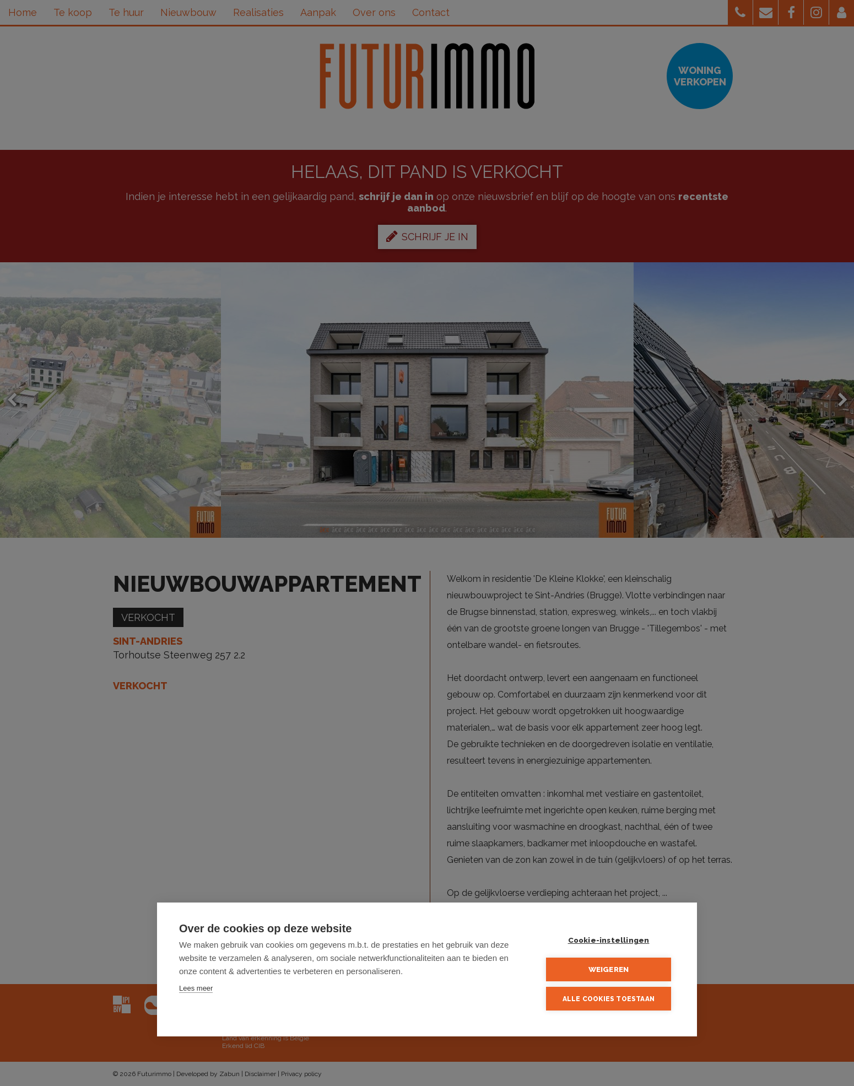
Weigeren (608, 969)
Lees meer (196, 988)
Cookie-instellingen (609, 940)
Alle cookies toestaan (609, 999)
